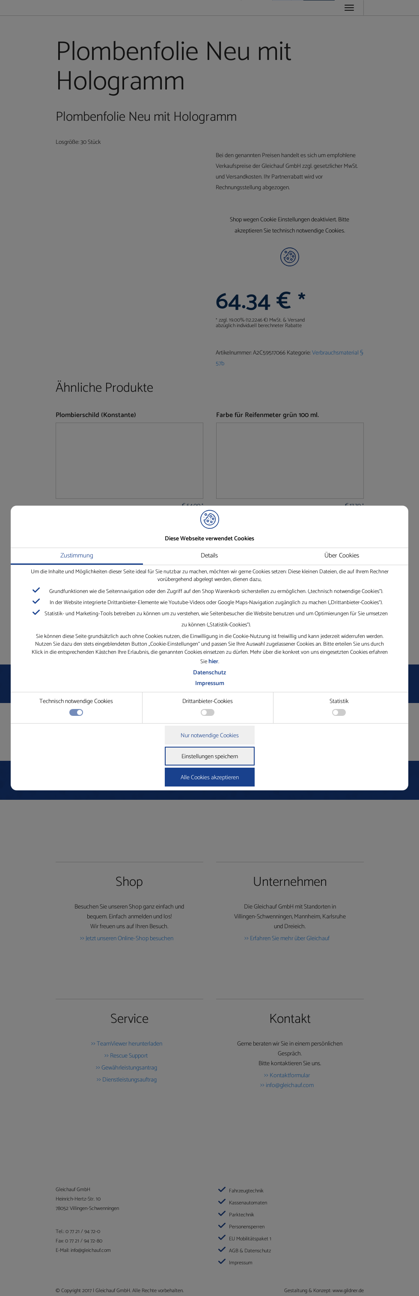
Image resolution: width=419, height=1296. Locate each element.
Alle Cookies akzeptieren (210, 778)
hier (213, 662)
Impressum (209, 683)
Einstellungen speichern (209, 757)
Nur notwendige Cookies (210, 736)
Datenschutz (209, 673)
